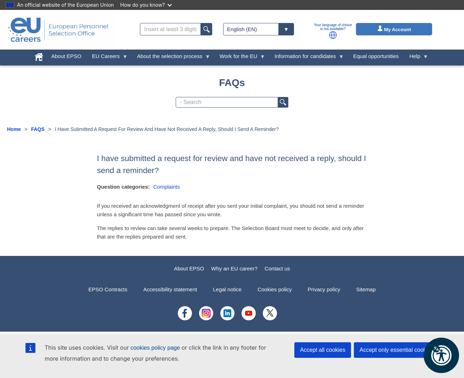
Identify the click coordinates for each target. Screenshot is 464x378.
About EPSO (189, 268)
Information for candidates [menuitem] (306, 58)
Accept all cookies (322, 350)
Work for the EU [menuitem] (239, 58)
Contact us (277, 268)
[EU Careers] (58, 29)
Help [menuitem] (416, 58)
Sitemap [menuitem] (366, 289)
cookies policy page (155, 348)
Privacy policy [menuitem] (324, 289)
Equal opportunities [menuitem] (375, 56)
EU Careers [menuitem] (107, 58)
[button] (333, 35)
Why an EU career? (234, 268)
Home (14, 129)
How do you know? (146, 5)
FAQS (38, 129)
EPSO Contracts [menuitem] (107, 289)
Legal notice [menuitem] (227, 289)
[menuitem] (39, 55)
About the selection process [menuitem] (171, 58)
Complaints (166, 187)
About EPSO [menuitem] (66, 56)
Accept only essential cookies (397, 350)
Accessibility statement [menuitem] (170, 289)
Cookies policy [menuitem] (275, 289)
